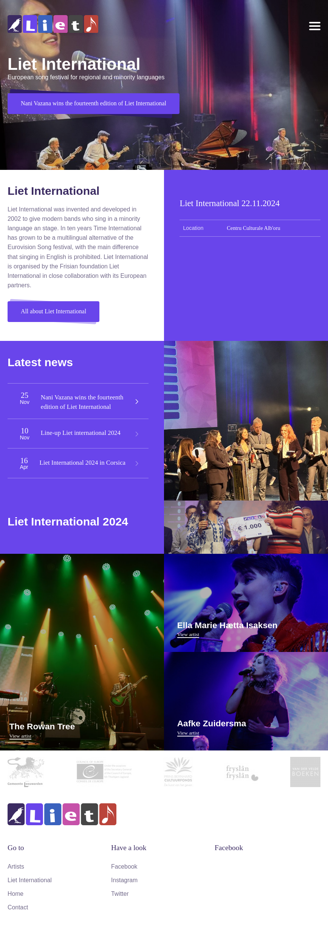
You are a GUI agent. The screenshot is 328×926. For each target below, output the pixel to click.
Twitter (120, 893)
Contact (18, 906)
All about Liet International (54, 311)
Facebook (124, 866)
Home (16, 893)
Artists (16, 866)
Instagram (124, 880)
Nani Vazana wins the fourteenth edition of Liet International (94, 103)
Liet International (30, 880)
